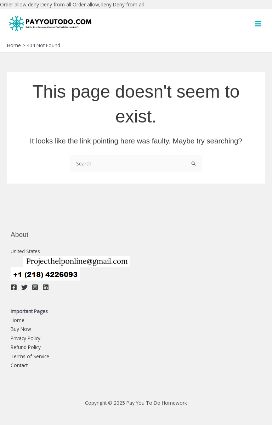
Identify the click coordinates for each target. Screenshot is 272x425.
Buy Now (21, 329)
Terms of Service (30, 356)
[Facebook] (14, 287)
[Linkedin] (45, 287)
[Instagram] (35, 287)
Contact (19, 365)
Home (17, 320)
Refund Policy (26, 347)
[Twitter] (24, 287)
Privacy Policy (25, 338)
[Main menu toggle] (258, 23)
